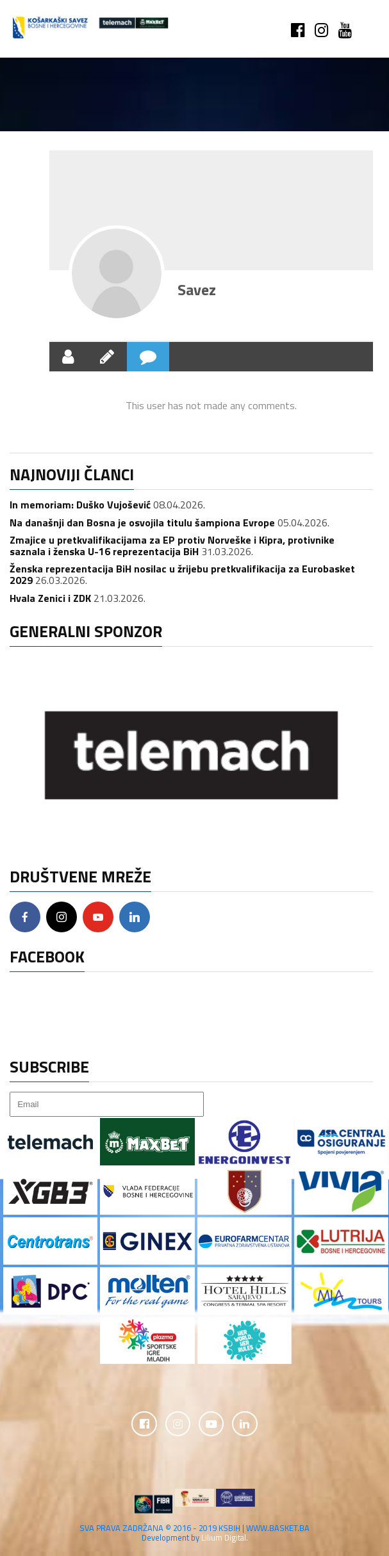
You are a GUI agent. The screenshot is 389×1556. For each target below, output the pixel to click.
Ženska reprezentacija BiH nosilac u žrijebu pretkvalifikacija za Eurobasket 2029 (182, 574)
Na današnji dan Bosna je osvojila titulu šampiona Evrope (142, 522)
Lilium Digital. (224, 1538)
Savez (197, 289)
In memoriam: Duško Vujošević (80, 504)
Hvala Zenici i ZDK (50, 598)
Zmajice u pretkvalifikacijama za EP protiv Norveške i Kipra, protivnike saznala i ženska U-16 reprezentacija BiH (172, 545)
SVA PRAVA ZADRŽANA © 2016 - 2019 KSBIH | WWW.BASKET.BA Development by (194, 1533)
